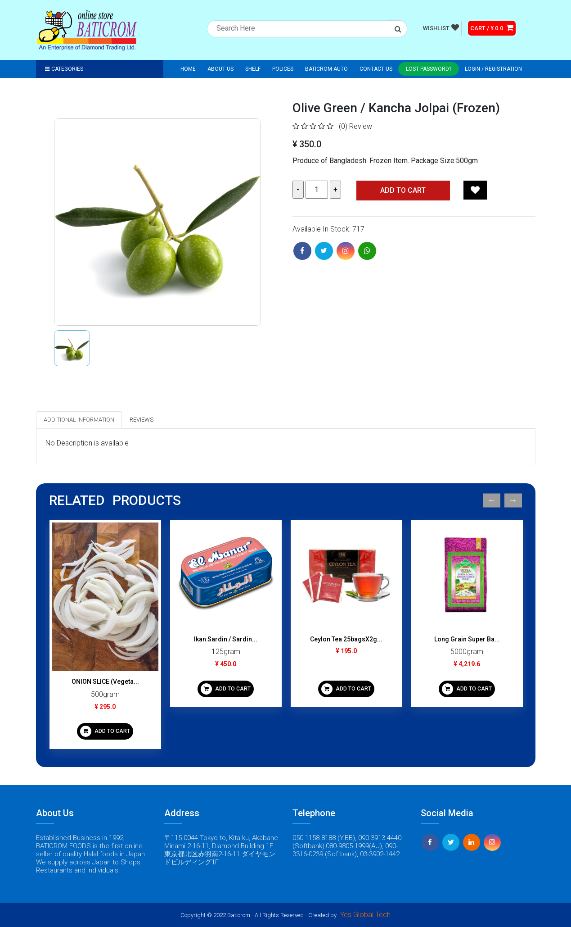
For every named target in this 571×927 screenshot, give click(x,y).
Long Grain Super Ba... (467, 639)
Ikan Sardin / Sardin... (225, 639)
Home (188, 69)
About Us (220, 69)
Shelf (253, 69)
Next (513, 501)
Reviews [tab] (141, 419)
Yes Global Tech (365, 914)
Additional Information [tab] (79, 419)
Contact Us (376, 69)
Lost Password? (428, 69)
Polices (282, 69)
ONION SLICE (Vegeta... (105, 681)
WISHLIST (441, 27)
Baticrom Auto (326, 69)
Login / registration (493, 69)
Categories (64, 69)
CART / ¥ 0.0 (491, 27)
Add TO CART (403, 190)
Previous (491, 501)
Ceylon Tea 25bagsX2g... (346, 639)
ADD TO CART (105, 731)
